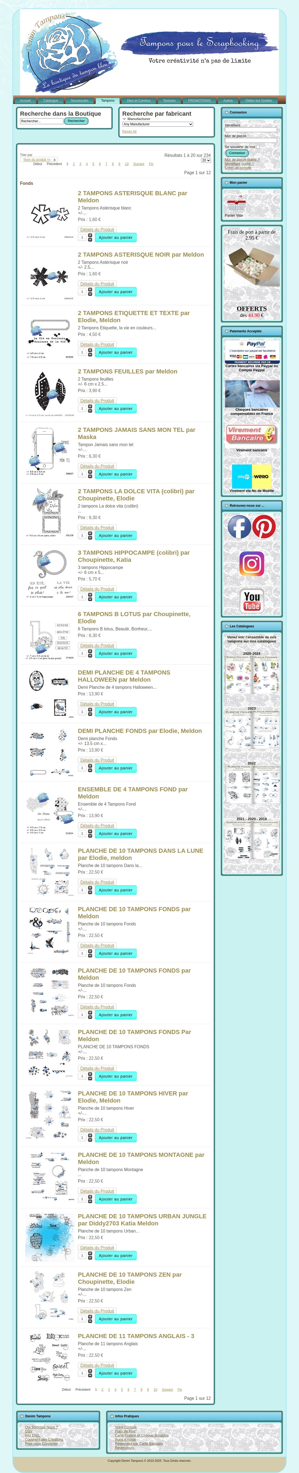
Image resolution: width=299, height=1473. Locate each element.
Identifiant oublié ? (239, 164)
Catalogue (50, 101)
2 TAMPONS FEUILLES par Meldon (127, 371)
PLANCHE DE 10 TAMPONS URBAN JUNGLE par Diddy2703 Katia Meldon (142, 1220)
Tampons (107, 101)
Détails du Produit (97, 229)
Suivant (138, 164)
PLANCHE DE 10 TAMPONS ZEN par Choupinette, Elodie (130, 1278)
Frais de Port (125, 1431)
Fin (151, 164)
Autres (228, 101)
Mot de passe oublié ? (242, 159)
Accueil (25, 101)
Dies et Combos (138, 101)
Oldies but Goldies (259, 101)
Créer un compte (238, 168)
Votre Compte (126, 1427)
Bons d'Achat (125, 1439)
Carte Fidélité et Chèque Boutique (142, 1435)
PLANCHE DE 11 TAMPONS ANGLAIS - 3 (136, 1336)
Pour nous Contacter (41, 1443)
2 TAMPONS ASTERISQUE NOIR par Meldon (141, 254)
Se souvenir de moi (240, 147)
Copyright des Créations (44, 1439)
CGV (29, 1431)
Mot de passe (235, 136)
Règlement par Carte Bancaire (139, 1443)
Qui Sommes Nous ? (41, 1427)
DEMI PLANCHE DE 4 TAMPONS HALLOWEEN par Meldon (124, 676)
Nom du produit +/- (37, 160)
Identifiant (232, 125)
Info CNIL (32, 1435)
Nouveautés (79, 101)
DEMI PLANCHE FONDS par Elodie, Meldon (140, 730)
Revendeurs (124, 1448)
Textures (169, 101)
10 (126, 164)
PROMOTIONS (199, 101)
